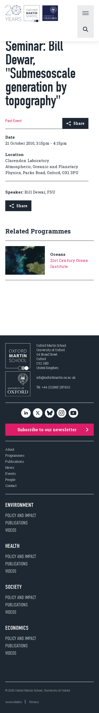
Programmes (15, 455)
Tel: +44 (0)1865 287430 (53, 387)
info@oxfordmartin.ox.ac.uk (56, 377)
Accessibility (13, 702)
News (9, 467)
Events (10, 473)
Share (75, 123)
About (9, 449)
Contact (11, 485)
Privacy (34, 702)
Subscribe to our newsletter (53, 429)
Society (13, 587)
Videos (10, 530)
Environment (19, 505)
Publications (14, 461)
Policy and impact (20, 515)
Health (12, 546)
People (10, 479)
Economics (17, 627)
